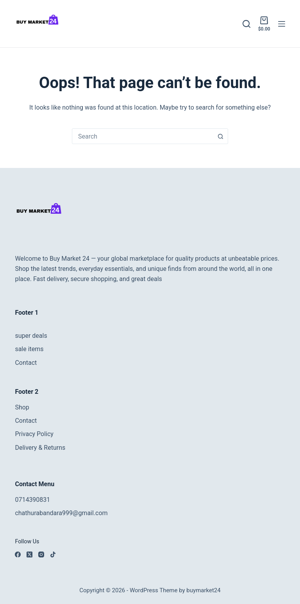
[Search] (246, 24)
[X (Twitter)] (29, 554)
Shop (22, 407)
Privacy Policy (34, 434)
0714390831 (32, 499)
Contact (26, 362)
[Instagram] (41, 554)
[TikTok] (53, 554)
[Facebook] (18, 554)
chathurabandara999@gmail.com (61, 513)
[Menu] (281, 23)
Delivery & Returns (40, 447)
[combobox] (142, 136)
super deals (31, 335)
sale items (29, 349)
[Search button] (220, 136)
